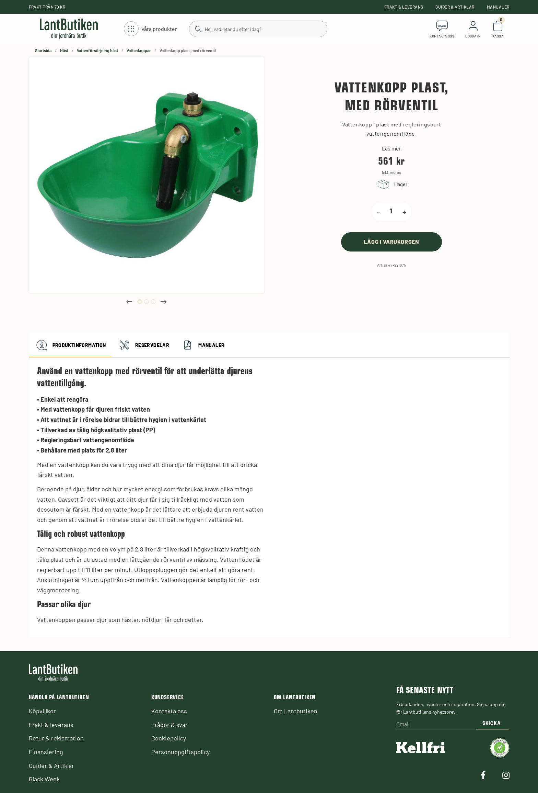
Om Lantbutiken (295, 711)
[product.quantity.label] (391, 211)
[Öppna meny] (150, 29)
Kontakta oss (169, 711)
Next (163, 301)
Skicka (491, 723)
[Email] (435, 724)
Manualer (498, 6)
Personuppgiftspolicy (180, 752)
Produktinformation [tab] (70, 345)
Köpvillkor (42, 711)
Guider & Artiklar (454, 6)
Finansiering (46, 752)
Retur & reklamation (56, 738)
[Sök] (258, 28)
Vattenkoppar (139, 50)
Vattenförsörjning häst (97, 50)
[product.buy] (391, 241)
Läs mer (391, 148)
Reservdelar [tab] (143, 345)
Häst (64, 50)
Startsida (43, 50)
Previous (129, 301)
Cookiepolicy (168, 738)
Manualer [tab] (202, 345)
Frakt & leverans (403, 6)
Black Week (44, 779)
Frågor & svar (169, 724)
